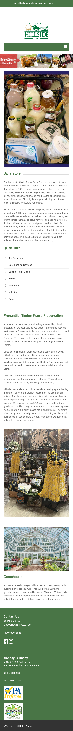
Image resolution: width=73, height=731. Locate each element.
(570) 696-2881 (12, 632)
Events (12, 278)
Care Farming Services (20, 265)
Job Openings (16, 258)
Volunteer (13, 292)
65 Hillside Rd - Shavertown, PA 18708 (33, 3)
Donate (12, 299)
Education (14, 285)
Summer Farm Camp (19, 271)
